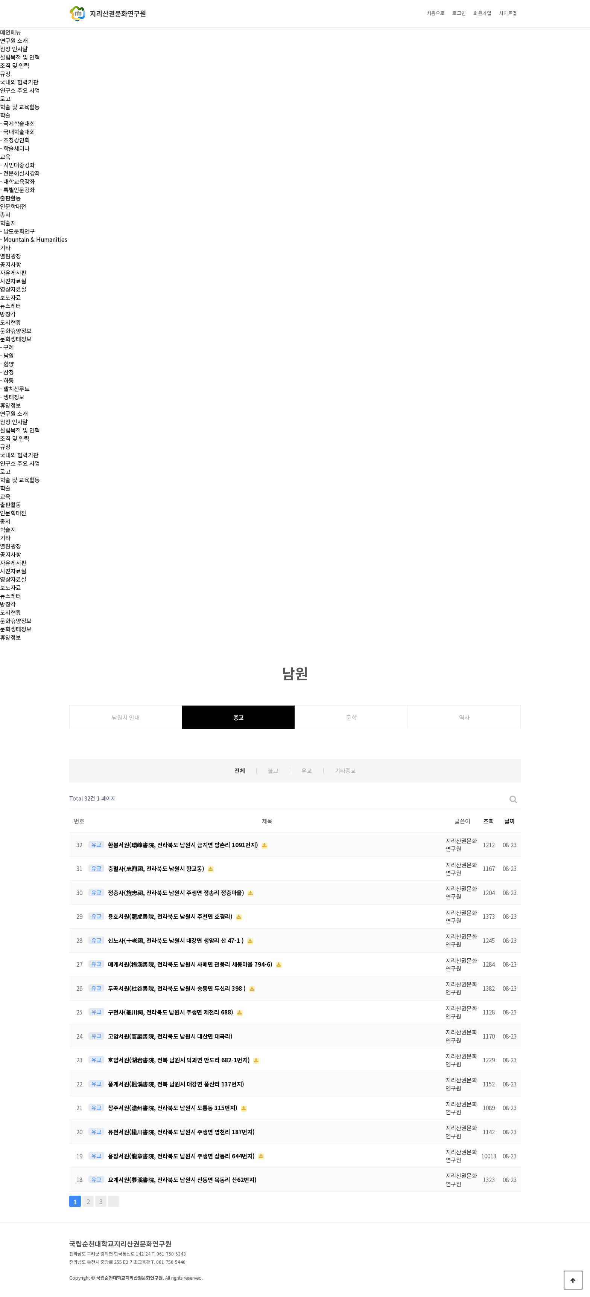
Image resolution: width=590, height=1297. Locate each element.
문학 (351, 717)
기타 (5, 247)
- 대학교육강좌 (17, 181)
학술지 (8, 222)
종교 (238, 717)
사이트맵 (508, 13)
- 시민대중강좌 (17, 164)
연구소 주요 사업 (20, 90)
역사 (464, 717)
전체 (239, 770)
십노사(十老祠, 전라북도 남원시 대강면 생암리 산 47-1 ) (176, 940)
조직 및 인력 (14, 65)
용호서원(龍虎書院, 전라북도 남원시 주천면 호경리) (171, 916)
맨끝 (113, 1201)
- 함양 (7, 363)
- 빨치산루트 (15, 388)
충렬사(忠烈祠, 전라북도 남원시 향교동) (157, 868)
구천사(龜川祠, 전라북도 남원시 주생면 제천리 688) (171, 1012)
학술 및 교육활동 (20, 106)
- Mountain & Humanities (33, 239)
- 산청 (7, 372)
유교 (306, 770)
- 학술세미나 (15, 148)
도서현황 (10, 322)
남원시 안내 (126, 717)
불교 (273, 770)
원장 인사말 (14, 48)
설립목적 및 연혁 (20, 57)
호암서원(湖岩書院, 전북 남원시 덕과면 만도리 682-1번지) (179, 1060)
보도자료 (10, 297)
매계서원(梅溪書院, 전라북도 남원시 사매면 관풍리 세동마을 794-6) (191, 964)
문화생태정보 (16, 339)
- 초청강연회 (15, 140)
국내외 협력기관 (19, 82)
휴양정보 (10, 405)
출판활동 (10, 198)
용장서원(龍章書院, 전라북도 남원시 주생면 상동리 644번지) (182, 1156)
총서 (5, 214)
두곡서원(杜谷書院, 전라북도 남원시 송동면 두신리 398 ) (177, 988)
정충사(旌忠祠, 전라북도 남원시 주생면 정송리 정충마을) (177, 892)
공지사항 (10, 264)
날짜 (509, 821)
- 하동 (7, 380)
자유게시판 (13, 272)
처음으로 (436, 13)
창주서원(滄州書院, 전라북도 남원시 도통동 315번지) (173, 1107)
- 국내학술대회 (17, 131)
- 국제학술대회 (17, 123)
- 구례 (7, 347)
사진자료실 (13, 281)
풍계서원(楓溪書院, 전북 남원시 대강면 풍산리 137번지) (176, 1084)
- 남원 (7, 355)
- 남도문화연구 (17, 231)
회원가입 (482, 13)
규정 (5, 73)
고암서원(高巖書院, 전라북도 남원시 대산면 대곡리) (170, 1036)
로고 (5, 98)
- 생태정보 (12, 397)
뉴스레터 (10, 305)
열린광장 (10, 256)
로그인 (459, 13)
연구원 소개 (14, 40)
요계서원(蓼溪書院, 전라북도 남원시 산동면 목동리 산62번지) (182, 1179)
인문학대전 (13, 206)
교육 (5, 156)
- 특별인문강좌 (17, 189)
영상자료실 (13, 289)
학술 (5, 115)
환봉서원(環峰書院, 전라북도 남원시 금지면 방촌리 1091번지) (184, 844)
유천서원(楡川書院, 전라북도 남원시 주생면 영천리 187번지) (181, 1131)
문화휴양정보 (16, 330)
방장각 (8, 314)
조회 (489, 821)
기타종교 (345, 770)
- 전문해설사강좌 (20, 173)
